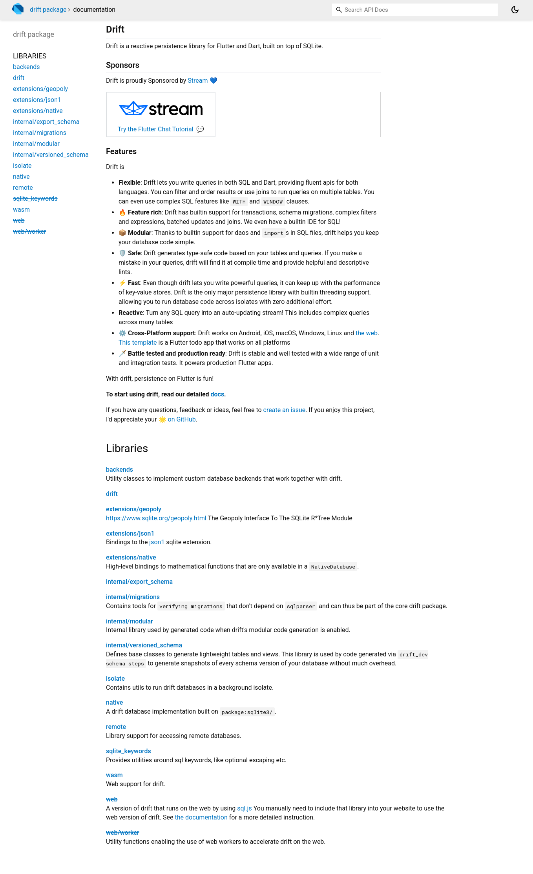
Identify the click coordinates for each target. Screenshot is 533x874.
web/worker (122, 832)
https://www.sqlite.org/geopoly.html (156, 518)
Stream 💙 (202, 80)
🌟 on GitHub (177, 419)
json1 (156, 542)
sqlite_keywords (128, 751)
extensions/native (131, 557)
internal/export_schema (139, 581)
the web (367, 333)
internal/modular (129, 621)
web (111, 799)
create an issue (284, 410)
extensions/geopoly (133, 509)
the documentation (201, 817)
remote (116, 726)
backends (119, 469)
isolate (115, 678)
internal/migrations (133, 597)
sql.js (244, 808)
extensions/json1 (130, 533)
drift (112, 494)
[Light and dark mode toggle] (515, 10)
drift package (48, 9)
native (114, 702)
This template (138, 342)
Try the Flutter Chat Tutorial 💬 (161, 129)
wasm (114, 775)
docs (218, 394)
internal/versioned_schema (144, 645)
